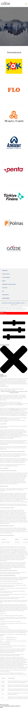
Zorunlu (1, 377)
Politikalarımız (5, 294)
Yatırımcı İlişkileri (6, 277)
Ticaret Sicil (4, 287)
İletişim (3, 280)
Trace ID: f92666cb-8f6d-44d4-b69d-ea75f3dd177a (10, 706)
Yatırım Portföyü (5, 273)
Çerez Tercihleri (6, 298)
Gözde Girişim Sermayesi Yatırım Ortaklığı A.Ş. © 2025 (13, 303)
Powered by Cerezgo (4, 704)
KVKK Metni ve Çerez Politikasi (9, 284)
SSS (3, 291)
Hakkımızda (4, 270)
